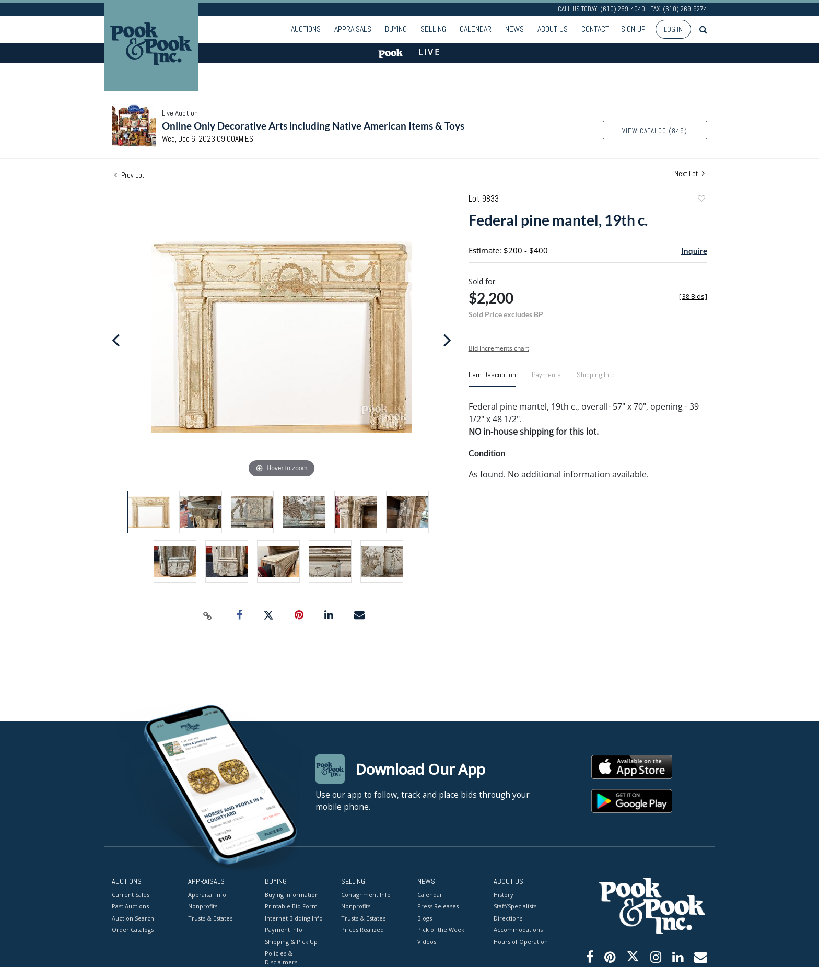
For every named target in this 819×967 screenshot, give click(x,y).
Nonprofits (202, 906)
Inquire (694, 250)
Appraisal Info (207, 894)
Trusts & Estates (210, 918)
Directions (508, 918)
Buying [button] (396, 29)
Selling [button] (433, 29)
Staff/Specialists (515, 906)
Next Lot (689, 173)
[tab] (492, 378)
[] (693, 296)
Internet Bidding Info (294, 918)
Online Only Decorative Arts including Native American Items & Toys (313, 126)
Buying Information (292, 894)
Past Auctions (130, 906)
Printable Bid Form (291, 906)
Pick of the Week (440, 930)
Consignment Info (366, 894)
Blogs (424, 918)
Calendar (476, 29)
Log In (673, 29)
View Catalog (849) (654, 130)
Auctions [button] (306, 29)
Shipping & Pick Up (291, 941)
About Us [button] (552, 29)
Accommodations (518, 930)
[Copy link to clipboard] (208, 615)
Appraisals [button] (352, 29)
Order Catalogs (133, 930)
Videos (426, 941)
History (503, 894)
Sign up (633, 29)
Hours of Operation (521, 941)
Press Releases (438, 906)
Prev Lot (129, 175)
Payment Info (283, 930)
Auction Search (133, 918)
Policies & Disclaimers (281, 957)
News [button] (514, 29)
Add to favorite (701, 200)
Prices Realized (362, 930)
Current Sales (130, 894)
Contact (595, 29)
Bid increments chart (499, 348)
